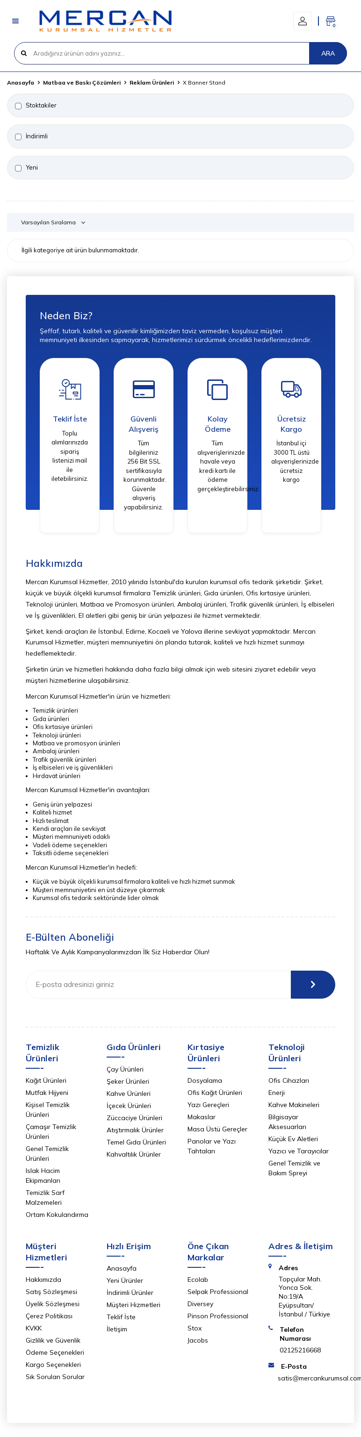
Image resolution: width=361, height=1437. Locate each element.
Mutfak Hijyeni (47, 1092)
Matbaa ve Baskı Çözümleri (82, 82)
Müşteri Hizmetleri (133, 1305)
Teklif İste (121, 1317)
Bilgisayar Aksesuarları (287, 1122)
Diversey (200, 1304)
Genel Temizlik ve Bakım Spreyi (294, 1168)
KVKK (34, 1328)
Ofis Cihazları (288, 1080)
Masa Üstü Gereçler (217, 1129)
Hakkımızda (43, 1279)
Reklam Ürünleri (152, 82)
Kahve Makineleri (293, 1105)
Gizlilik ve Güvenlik (53, 1340)
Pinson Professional (218, 1316)
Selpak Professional (218, 1291)
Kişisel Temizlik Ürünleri (48, 1110)
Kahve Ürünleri (129, 1093)
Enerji (276, 1092)
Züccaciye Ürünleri (134, 1118)
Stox (195, 1328)
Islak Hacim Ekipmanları (43, 1175)
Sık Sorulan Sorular (55, 1377)
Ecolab (198, 1279)
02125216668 (300, 1350)
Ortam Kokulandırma (57, 1214)
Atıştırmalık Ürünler (135, 1130)
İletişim (117, 1329)
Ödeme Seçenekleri (55, 1352)
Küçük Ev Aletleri (293, 1139)
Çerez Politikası (49, 1316)
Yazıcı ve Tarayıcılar (298, 1151)
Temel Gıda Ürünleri (136, 1142)
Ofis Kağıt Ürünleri (215, 1092)
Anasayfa (20, 82)
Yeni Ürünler (125, 1280)
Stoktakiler (36, 105)
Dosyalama (205, 1080)
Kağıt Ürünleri (46, 1080)
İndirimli (31, 136)
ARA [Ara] (328, 53)
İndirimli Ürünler (130, 1292)
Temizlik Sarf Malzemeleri (45, 1197)
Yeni (26, 168)
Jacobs (198, 1340)
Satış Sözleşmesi (51, 1291)
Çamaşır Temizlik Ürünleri (51, 1131)
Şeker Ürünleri (128, 1081)
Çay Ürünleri (125, 1069)
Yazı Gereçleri (208, 1105)
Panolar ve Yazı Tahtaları (212, 1146)
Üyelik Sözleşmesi (52, 1304)
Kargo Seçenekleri (53, 1364)
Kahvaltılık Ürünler (134, 1154)
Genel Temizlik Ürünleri (47, 1153)
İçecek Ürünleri (129, 1105)
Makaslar (202, 1117)
